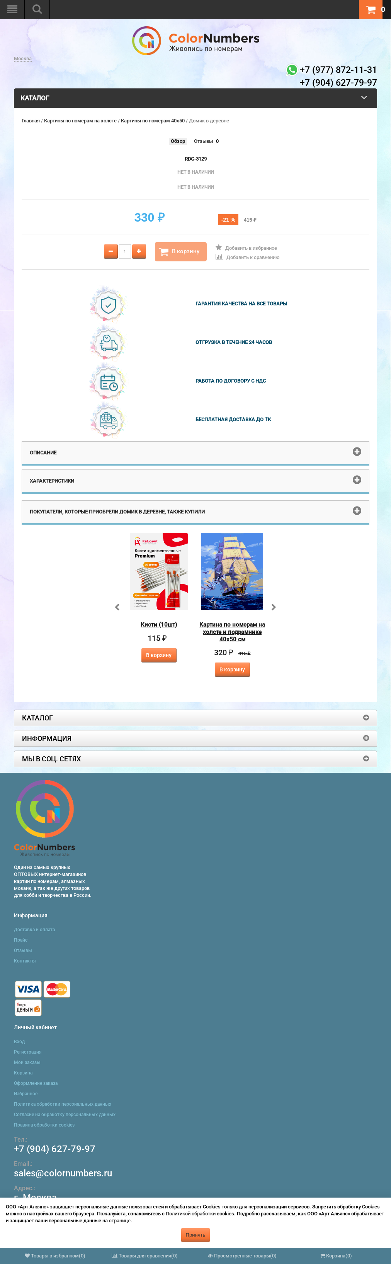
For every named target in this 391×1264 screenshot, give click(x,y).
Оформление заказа (36, 1083)
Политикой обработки (191, 1214)
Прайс (20, 940)
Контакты (25, 961)
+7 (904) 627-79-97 (54, 1149)
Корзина (23, 1073)
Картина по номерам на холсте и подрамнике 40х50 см (232, 632)
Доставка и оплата (34, 929)
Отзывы (203, 141)
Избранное (25, 1093)
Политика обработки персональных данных (62, 1104)
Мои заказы (27, 1062)
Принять (196, 1235)
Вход (19, 1041)
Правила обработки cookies (44, 1125)
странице (120, 1220)
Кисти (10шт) (159, 624)
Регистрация (28, 1052)
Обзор (178, 141)
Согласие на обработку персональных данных (65, 1114)
